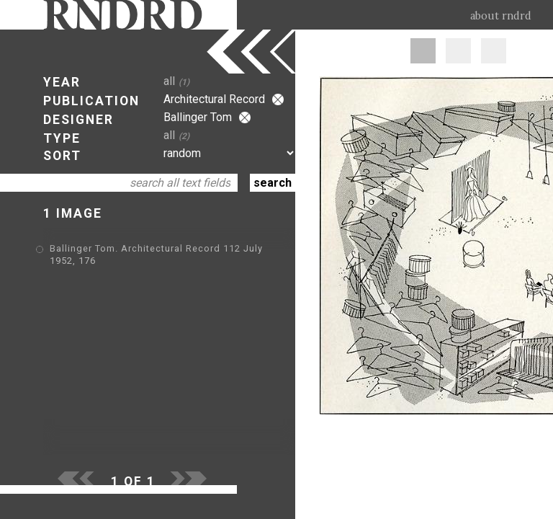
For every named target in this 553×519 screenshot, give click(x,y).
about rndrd (500, 15)
